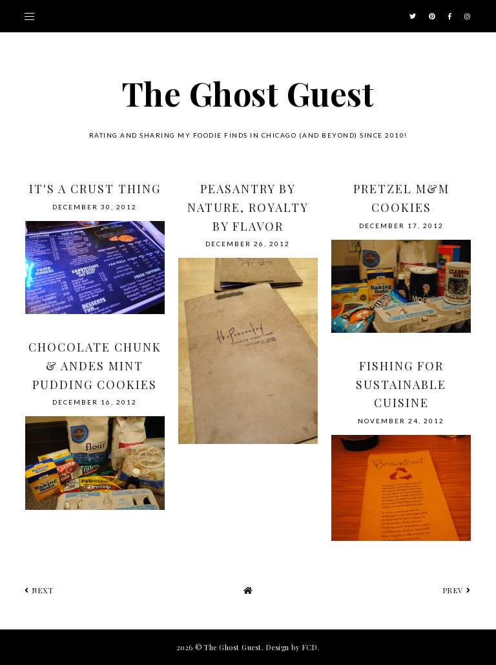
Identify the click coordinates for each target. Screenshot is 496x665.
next (39, 590)
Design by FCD (292, 647)
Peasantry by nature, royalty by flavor (248, 207)
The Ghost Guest (248, 93)
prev (457, 590)
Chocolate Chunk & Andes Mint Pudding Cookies (94, 365)
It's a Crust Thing (95, 188)
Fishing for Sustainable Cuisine (401, 384)
